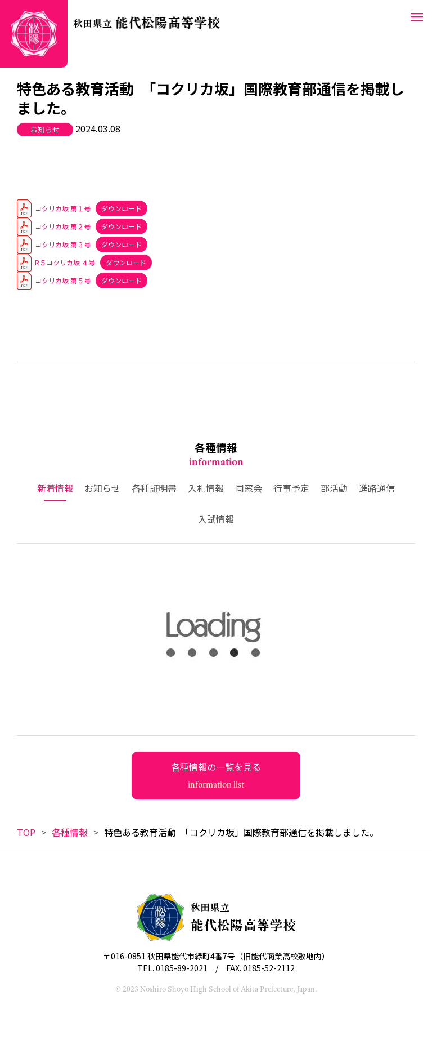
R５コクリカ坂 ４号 (65, 262)
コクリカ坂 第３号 (63, 244)
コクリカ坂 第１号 (63, 208)
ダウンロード (121, 208)
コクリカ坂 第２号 (63, 226)
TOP (26, 832)
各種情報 (70, 832)
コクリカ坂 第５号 (63, 280)
